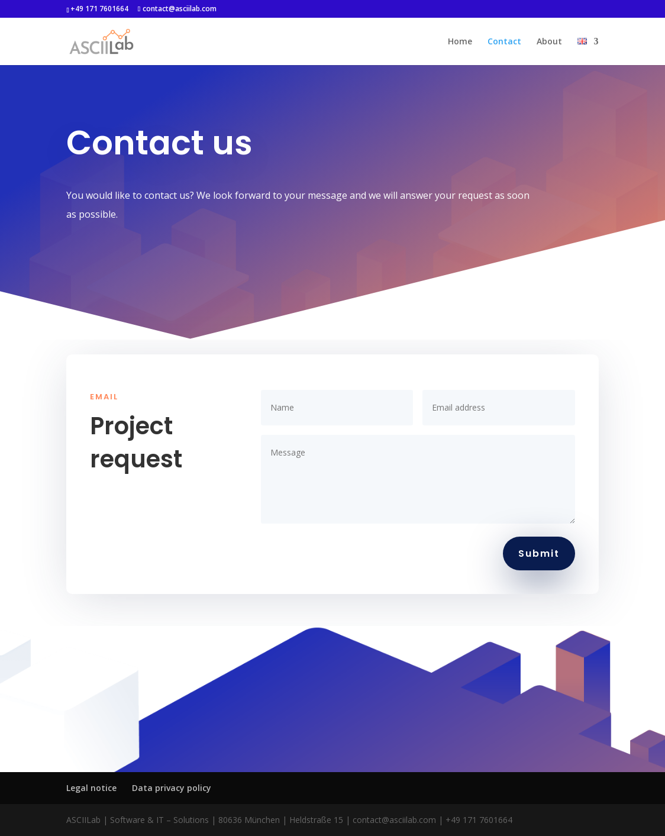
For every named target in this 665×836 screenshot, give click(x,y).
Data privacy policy (171, 787)
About (549, 42)
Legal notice (91, 787)
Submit (539, 553)
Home (460, 42)
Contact (504, 42)
